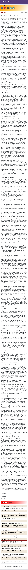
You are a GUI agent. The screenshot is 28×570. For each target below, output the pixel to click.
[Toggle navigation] (25, 2)
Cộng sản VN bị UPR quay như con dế (10, 508)
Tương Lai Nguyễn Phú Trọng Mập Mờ (10, 506)
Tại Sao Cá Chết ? (6, 518)
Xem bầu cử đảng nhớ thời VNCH (9, 521)
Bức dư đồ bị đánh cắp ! (7, 513)
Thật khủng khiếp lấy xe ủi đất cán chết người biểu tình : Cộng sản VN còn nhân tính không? (14, 526)
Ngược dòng (4, 539)
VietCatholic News (6, 2)
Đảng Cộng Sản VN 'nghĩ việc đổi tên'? (10, 548)
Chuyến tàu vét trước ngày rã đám (9, 523)
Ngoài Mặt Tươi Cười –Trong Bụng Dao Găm (11, 510)
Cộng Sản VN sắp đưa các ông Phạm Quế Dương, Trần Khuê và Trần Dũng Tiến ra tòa (13, 558)
